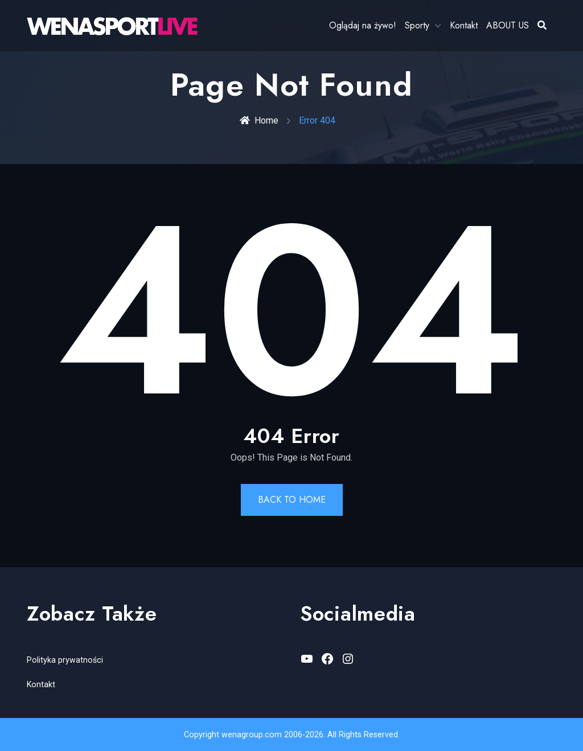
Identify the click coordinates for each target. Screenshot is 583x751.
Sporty (417, 25)
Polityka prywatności (64, 659)
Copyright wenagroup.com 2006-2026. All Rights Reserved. (291, 734)
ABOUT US (507, 25)
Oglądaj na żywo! (362, 25)
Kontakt (464, 25)
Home (259, 120)
